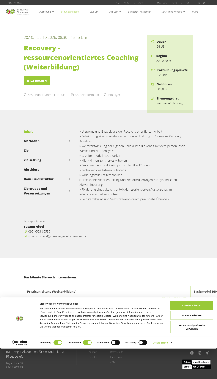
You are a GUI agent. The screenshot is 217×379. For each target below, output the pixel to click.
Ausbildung (46, 11)
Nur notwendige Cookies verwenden (192, 357)
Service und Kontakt (173, 11)
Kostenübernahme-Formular (45, 95)
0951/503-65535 (37, 231)
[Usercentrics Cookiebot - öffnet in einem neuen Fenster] (19, 373)
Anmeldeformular (85, 95)
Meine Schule (162, 3)
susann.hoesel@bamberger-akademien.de (55, 236)
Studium (95, 11)
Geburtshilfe (139, 3)
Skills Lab (115, 11)
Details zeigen (160, 373)
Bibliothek (185, 3)
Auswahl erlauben (191, 345)
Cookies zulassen (191, 335)
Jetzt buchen (37, 80)
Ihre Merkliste (15, 3)
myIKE (174, 3)
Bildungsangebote (71, 11)
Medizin (127, 3)
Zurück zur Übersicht (44, 314)
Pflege (117, 3)
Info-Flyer (112, 95)
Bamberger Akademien (141, 11)
